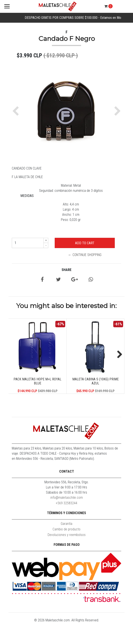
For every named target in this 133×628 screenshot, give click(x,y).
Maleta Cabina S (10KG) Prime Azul (95, 381)
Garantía (66, 524)
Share (66, 270)
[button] (16, 111)
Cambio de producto (66, 529)
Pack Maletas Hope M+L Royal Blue (37, 381)
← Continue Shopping (84, 255)
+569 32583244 (66, 503)
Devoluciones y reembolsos (67, 535)
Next (118, 354)
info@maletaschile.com (66, 498)
